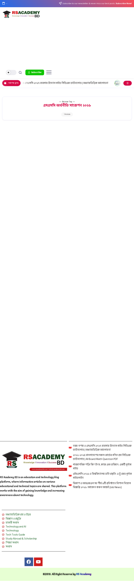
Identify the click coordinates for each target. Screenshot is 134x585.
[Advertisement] (67, 44)
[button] (11, 72)
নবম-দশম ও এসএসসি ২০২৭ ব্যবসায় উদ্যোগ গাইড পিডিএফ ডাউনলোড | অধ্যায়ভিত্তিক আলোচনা (62, 83)
